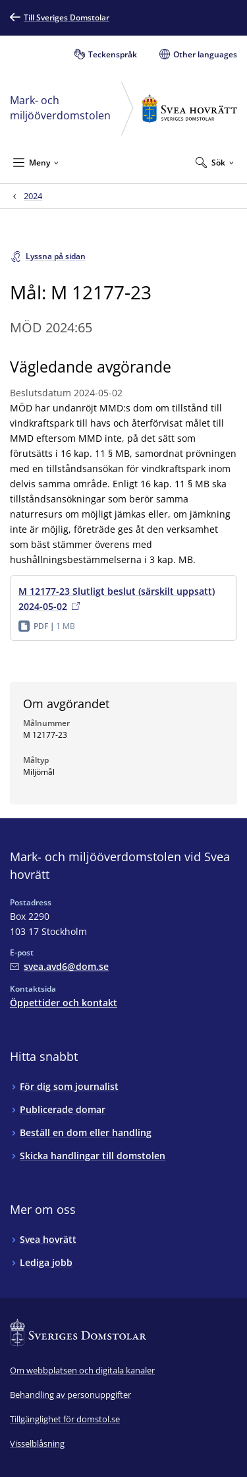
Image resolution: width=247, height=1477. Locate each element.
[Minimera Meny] (36, 162)
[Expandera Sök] (214, 162)
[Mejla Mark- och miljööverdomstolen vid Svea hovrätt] (59, 966)
